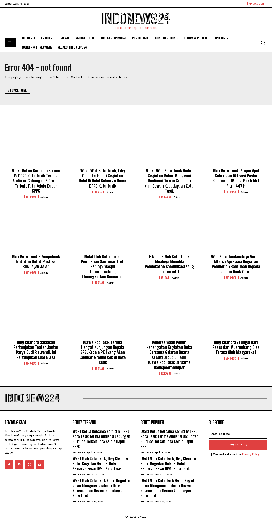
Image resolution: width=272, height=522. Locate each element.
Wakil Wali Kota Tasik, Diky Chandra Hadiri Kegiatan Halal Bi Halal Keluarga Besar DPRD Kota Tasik (102, 178)
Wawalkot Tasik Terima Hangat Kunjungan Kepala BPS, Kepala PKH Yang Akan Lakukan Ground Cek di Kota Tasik (102, 352)
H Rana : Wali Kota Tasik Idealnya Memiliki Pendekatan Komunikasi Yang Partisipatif (169, 264)
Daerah (164, 277)
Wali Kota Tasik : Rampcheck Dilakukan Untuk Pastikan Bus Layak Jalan (36, 261)
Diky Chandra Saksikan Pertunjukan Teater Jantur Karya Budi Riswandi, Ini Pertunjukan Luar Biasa (36, 350)
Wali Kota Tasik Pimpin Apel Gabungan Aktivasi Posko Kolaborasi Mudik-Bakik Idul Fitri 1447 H (236, 178)
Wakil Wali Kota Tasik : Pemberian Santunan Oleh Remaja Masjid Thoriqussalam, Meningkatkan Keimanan (102, 266)
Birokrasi (31, 196)
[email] (238, 434)
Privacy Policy (250, 454)
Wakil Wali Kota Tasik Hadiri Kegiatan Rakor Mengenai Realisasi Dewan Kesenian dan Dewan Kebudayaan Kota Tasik (169, 180)
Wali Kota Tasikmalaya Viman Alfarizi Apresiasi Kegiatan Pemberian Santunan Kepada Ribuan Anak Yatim (236, 264)
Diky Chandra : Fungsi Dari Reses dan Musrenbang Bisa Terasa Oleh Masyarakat (236, 347)
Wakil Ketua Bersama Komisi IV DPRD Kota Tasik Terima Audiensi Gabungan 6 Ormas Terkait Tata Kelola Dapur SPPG (36, 180)
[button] (262, 42)
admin (44, 197)
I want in (238, 445)
